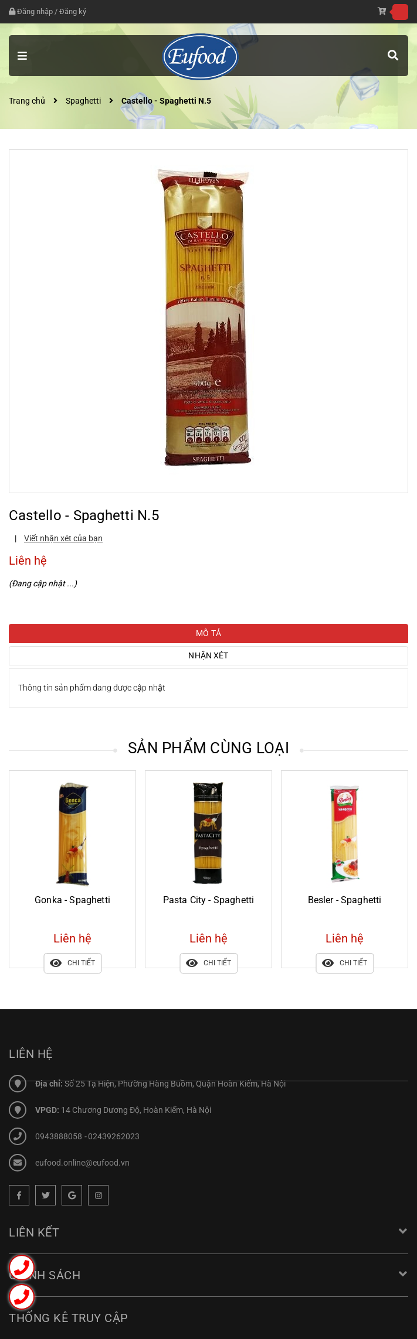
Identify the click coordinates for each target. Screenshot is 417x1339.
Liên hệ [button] (31, 1054)
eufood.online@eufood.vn (82, 1162)
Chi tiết (72, 963)
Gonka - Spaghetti (72, 900)
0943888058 (59, 1136)
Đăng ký (64, 11)
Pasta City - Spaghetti (209, 900)
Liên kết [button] (208, 1236)
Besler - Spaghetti (345, 900)
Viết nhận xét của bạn (63, 538)
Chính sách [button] (208, 1279)
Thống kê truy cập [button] (68, 1322)
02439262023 (114, 1136)
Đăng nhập (27, 11)
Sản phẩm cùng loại (208, 748)
